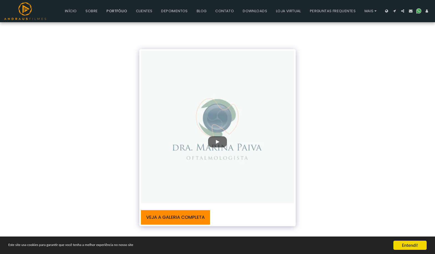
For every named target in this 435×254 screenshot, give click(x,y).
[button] (394, 11)
